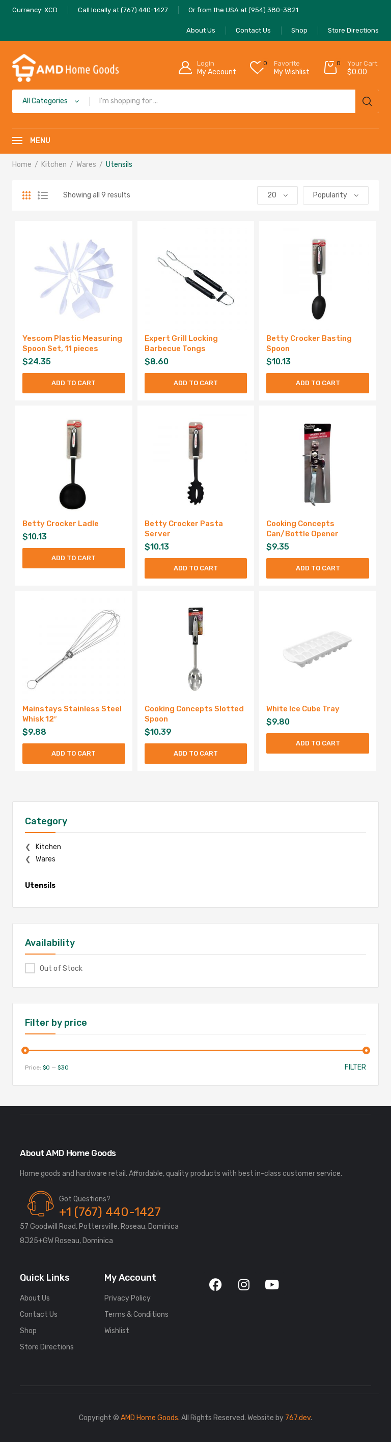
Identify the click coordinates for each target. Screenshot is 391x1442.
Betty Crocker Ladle (60, 523)
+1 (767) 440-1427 (110, 1212)
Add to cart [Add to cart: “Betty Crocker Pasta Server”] (196, 568)
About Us (35, 1298)
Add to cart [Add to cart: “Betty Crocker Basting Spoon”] (318, 383)
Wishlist (116, 1330)
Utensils (40, 885)
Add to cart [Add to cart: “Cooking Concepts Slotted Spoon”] (196, 753)
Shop (28, 1330)
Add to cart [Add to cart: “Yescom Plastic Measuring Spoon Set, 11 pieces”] (73, 383)
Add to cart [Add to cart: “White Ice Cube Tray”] (318, 743)
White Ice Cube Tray (303, 708)
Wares (86, 164)
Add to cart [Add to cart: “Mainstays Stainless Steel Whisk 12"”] (73, 753)
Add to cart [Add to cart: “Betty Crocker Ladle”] (73, 558)
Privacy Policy (127, 1298)
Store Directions (47, 1347)
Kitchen (54, 164)
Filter (355, 1067)
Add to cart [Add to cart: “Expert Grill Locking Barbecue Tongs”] (196, 383)
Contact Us (39, 1314)
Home (22, 164)
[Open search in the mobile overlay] (195, 101)
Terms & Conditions (136, 1314)
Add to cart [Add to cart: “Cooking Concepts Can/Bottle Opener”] (318, 568)
